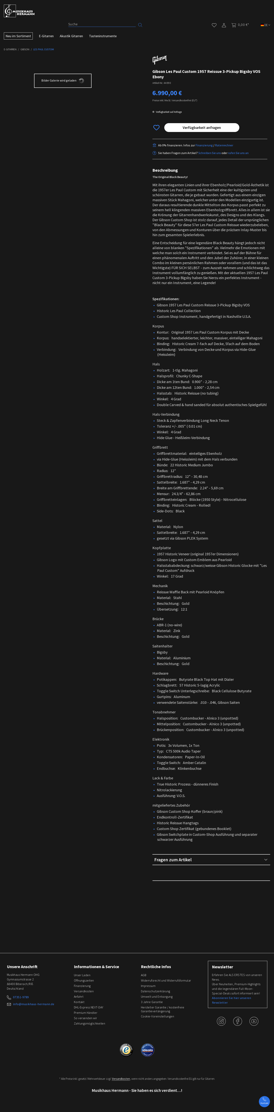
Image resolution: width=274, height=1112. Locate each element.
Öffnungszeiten (84, 980)
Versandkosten (84, 991)
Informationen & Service (96, 966)
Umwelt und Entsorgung (157, 996)
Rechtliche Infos (156, 966)
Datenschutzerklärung (155, 991)
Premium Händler (85, 1013)
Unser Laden (82, 975)
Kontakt (79, 1002)
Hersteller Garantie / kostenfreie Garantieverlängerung (162, 1009)
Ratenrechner (224, 155)
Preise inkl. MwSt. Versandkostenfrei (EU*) (174, 110)
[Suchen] (140, 24)
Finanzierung (204, 155)
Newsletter (222, 966)
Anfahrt (78, 996)
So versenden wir (85, 1018)
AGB (143, 975)
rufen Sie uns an (238, 162)
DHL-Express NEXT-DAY (88, 1007)
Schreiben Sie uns (210, 162)
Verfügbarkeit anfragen (202, 137)
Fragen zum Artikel (210, 869)
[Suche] (102, 24)
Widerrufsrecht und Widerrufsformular (166, 980)
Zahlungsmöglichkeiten (89, 1023)
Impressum (148, 986)
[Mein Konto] (224, 24)
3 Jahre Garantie (152, 1002)
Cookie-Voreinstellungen (157, 1016)
